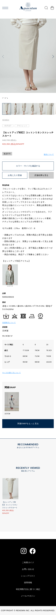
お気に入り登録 (15, 175)
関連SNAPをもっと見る (28, 423)
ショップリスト (28, 576)
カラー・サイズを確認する (28, 166)
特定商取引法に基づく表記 (28, 589)
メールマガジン (28, 596)
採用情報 (28, 582)
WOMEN (5, 120)
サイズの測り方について (11, 373)
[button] (3, 56)
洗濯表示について (9, 322)
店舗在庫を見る (41, 175)
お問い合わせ (28, 569)
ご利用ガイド (28, 562)
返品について (49, 154)
